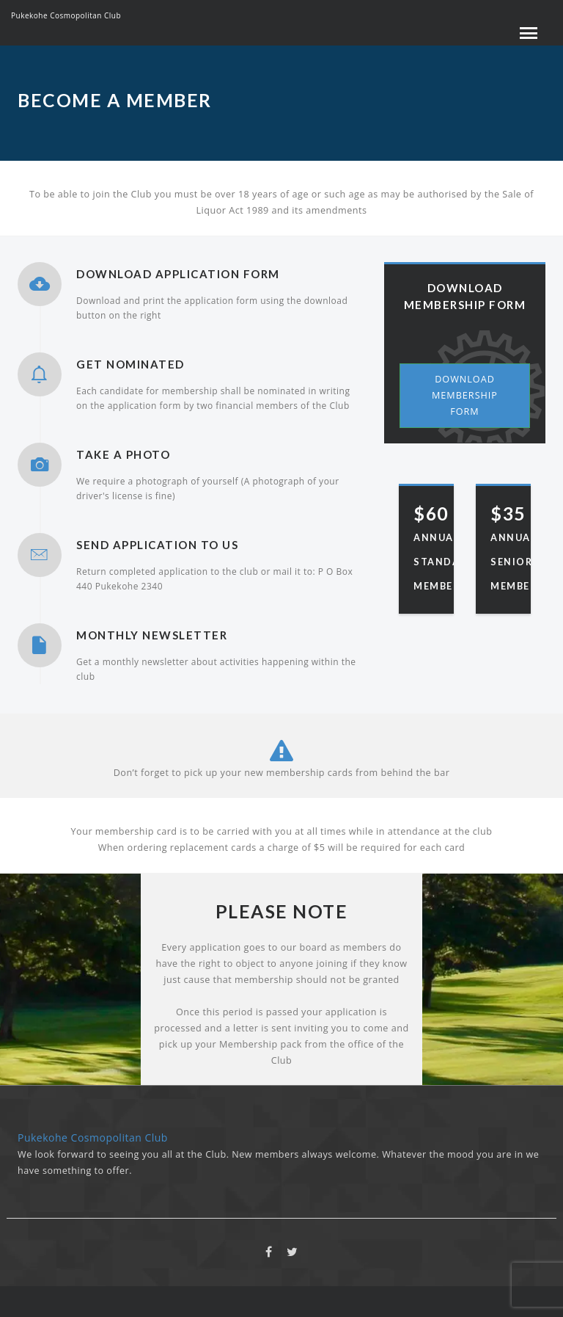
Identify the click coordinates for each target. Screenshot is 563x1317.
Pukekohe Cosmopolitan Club (66, 15)
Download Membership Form (465, 395)
